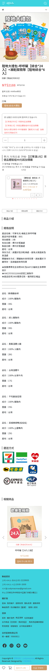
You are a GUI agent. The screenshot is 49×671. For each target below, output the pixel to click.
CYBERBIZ (26, 661)
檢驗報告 (14, 626)
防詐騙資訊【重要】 (19, 607)
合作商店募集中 (25, 626)
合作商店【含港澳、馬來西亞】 (15, 622)
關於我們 (10, 618)
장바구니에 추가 (23, 667)
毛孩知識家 (28, 618)
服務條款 (36, 603)
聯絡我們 (5, 607)
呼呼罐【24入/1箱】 (24, 550)
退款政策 (19, 603)
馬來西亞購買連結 (36, 622)
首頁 (4, 618)
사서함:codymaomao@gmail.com (16, 588)
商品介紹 (9, 211)
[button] (45, 186)
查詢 (4, 603)
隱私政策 (27, 603)
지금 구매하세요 (40, 667)
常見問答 (5, 626)
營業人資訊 (33, 607)
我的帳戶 (10, 603)
